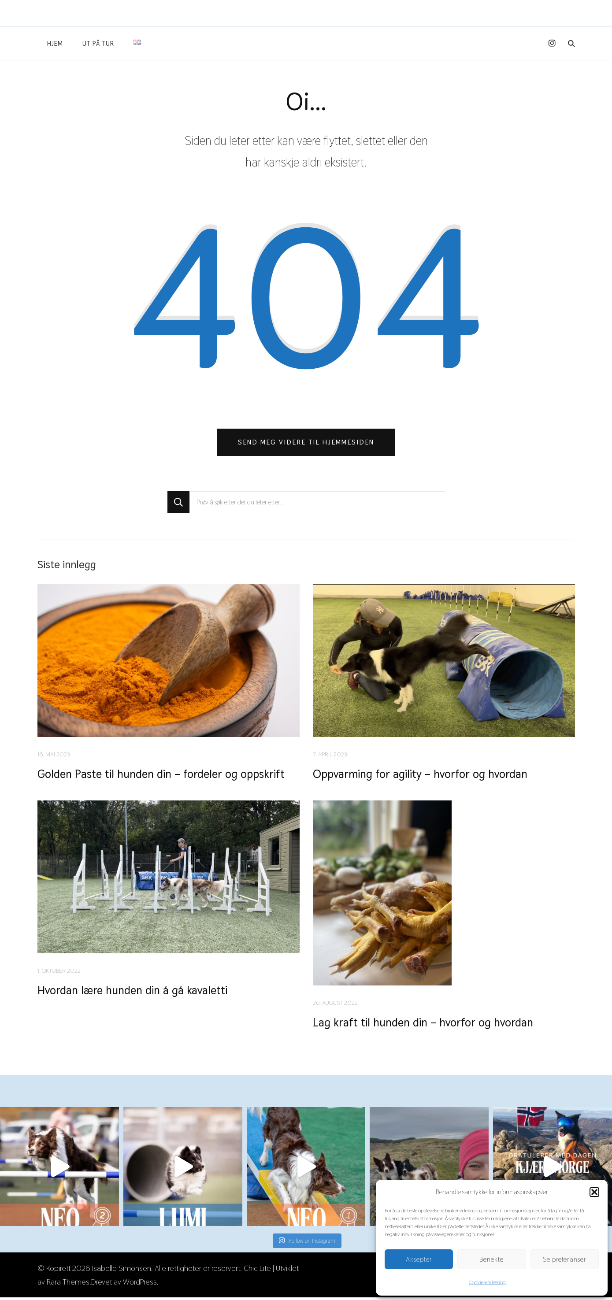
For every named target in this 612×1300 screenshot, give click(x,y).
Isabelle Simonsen (121, 1271)
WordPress (140, 1284)
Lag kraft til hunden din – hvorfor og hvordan (424, 1025)
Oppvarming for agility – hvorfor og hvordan (421, 776)
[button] (594, 1192)
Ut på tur (98, 43)
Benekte (491, 1259)
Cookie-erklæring (487, 1282)
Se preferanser (564, 1259)
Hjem (55, 43)
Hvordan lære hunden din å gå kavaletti (133, 992)
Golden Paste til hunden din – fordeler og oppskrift (163, 776)
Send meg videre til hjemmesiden (306, 443)
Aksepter (419, 1259)
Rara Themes (68, 1284)
